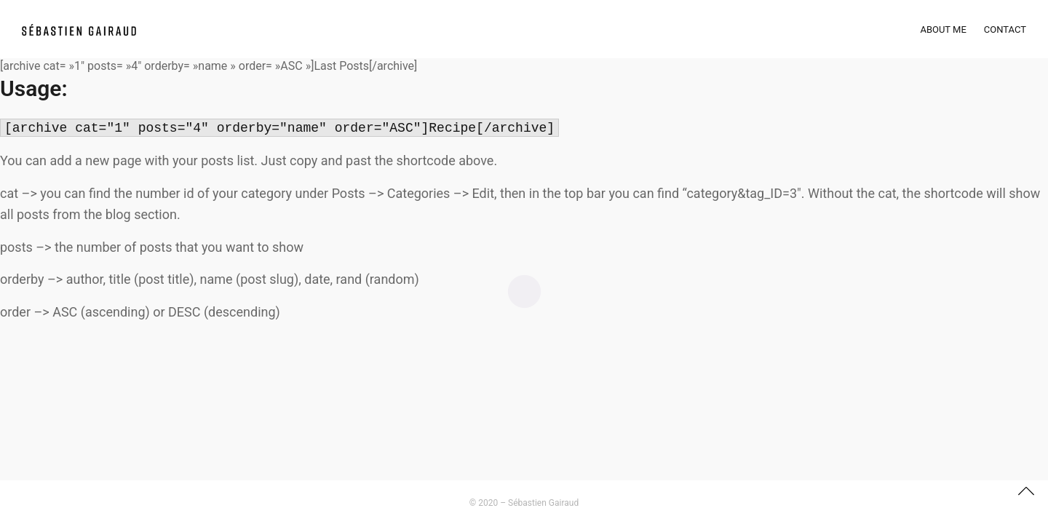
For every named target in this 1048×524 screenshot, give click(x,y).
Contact (1005, 29)
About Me (943, 29)
